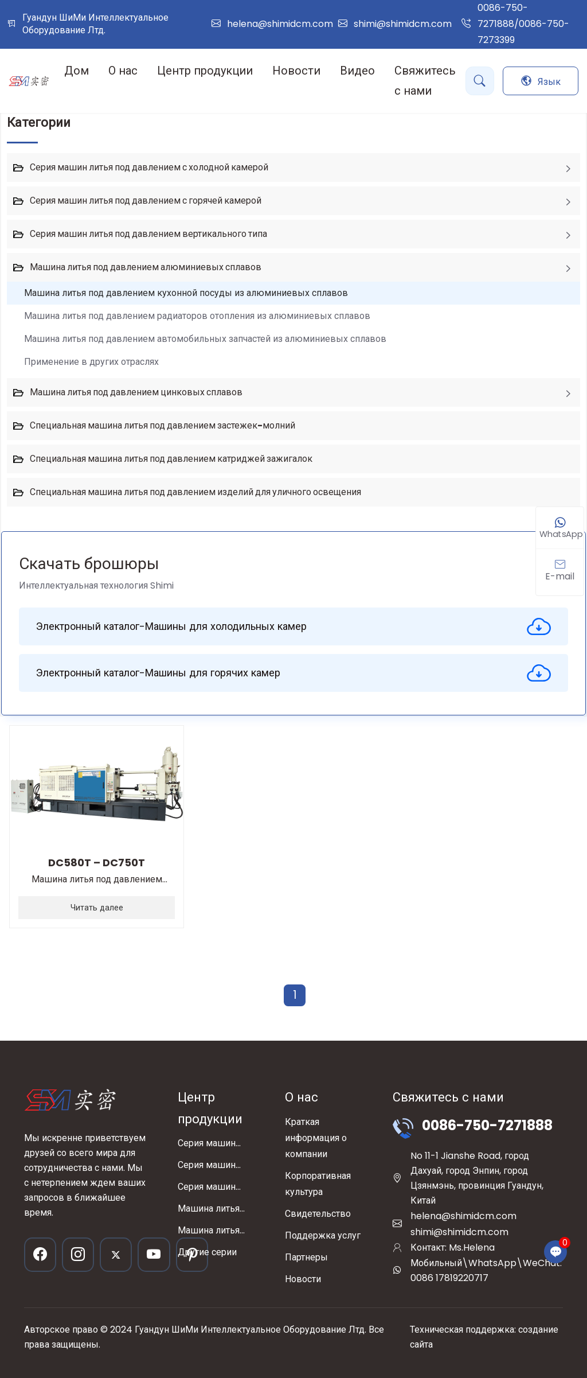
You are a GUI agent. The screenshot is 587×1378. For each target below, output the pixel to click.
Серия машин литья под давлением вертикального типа (148, 233)
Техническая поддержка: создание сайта (484, 1337)
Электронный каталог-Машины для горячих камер (293, 673)
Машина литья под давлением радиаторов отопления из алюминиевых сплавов (197, 315)
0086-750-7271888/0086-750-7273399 (523, 23)
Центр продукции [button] (205, 71)
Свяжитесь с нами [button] (425, 81)
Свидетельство (318, 1213)
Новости (303, 1279)
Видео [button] (357, 71)
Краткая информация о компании (316, 1138)
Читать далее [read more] (97, 907)
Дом (76, 71)
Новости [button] (296, 71)
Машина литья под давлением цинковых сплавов (136, 392)
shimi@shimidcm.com (403, 23)
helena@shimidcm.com (280, 23)
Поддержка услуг (323, 1235)
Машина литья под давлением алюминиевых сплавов (145, 267)
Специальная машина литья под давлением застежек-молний (162, 425)
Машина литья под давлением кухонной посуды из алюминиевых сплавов (186, 292)
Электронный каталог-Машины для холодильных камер (293, 626)
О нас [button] (123, 71)
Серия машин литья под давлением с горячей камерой (145, 200)
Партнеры (306, 1257)
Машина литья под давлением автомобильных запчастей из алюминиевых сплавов (205, 338)
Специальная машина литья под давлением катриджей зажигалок (171, 458)
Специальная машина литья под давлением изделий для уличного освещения (195, 492)
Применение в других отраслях (91, 361)
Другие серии (207, 1252)
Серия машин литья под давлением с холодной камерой (149, 167)
